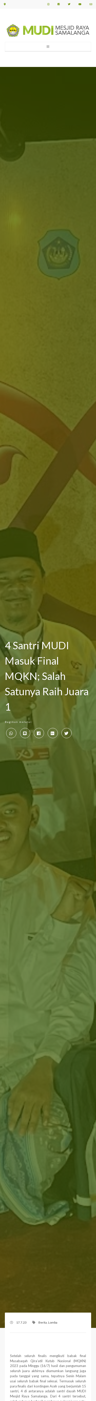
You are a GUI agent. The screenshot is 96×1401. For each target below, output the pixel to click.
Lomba (52, 1322)
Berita (42, 1322)
